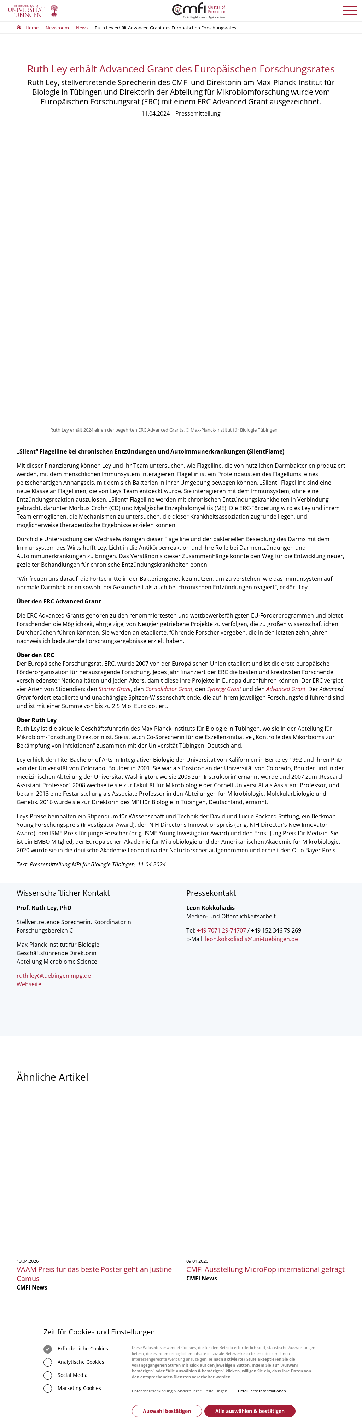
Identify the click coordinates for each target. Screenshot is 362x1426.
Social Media (65, 1375)
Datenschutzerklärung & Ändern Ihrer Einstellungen (179, 1390)
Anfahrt (121, 1232)
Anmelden (294, 1197)
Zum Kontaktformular (138, 1211)
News (82, 27)
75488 (141, 1179)
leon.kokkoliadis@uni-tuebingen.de (251, 667)
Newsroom (57, 27)
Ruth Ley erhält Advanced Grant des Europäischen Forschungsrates (165, 27)
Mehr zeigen (181, 1071)
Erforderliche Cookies (75, 1349)
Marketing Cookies (72, 1388)
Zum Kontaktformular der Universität (40, 1200)
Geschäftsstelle (202, 1160)
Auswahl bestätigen (167, 1411)
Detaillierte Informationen (262, 1390)
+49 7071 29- (122, 1179)
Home (32, 27)
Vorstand (196, 1179)
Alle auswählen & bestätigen (250, 1411)
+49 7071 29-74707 (221, 658)
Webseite (29, 712)
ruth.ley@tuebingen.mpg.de (54, 703)
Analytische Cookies (73, 1362)
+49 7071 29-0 (39, 1190)
